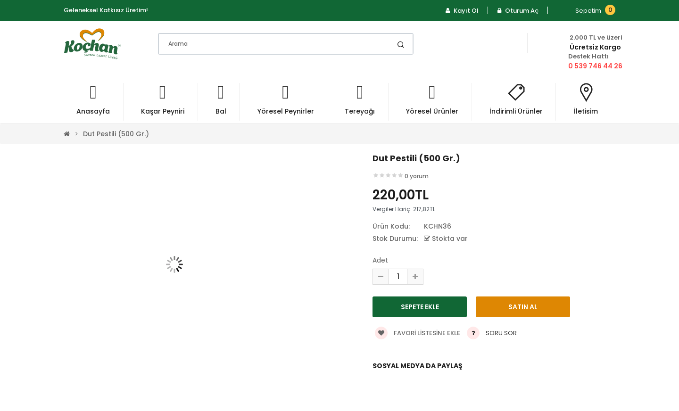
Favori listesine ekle (417, 333)
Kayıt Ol (462, 10)
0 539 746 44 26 (595, 66)
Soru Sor (501, 333)
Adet (380, 260)
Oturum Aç (517, 10)
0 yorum (417, 176)
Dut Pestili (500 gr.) (116, 134)
